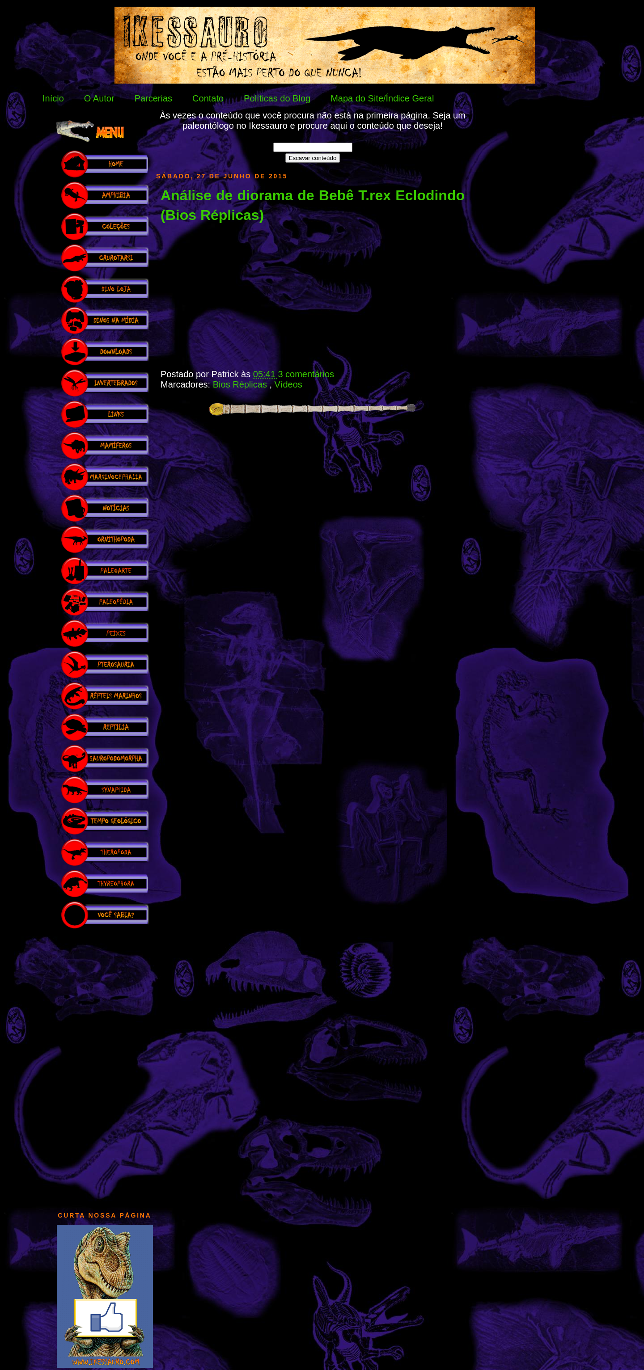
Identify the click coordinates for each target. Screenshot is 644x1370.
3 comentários (306, 374)
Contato (208, 98)
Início (53, 98)
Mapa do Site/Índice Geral (382, 98)
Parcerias (153, 98)
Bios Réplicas (241, 384)
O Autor (99, 98)
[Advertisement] (104, 1066)
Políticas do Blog (277, 98)
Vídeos (288, 384)
